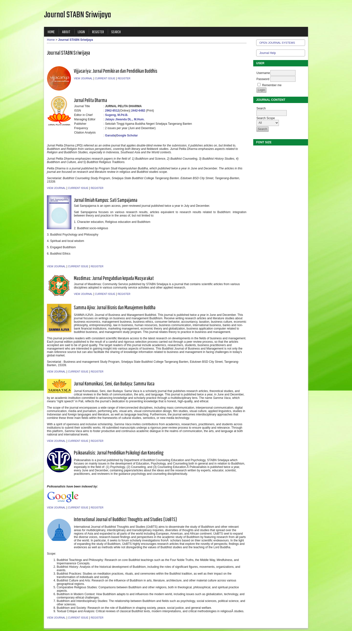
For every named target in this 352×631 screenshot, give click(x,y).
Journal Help (267, 53)
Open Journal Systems (277, 42)
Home (51, 31)
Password (262, 79)
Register (98, 31)
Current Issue (105, 78)
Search (116, 31)
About (66, 31)
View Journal (83, 78)
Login (81, 31)
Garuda (110, 135)
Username (263, 73)
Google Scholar (127, 135)
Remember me (271, 85)
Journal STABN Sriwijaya (75, 39)
